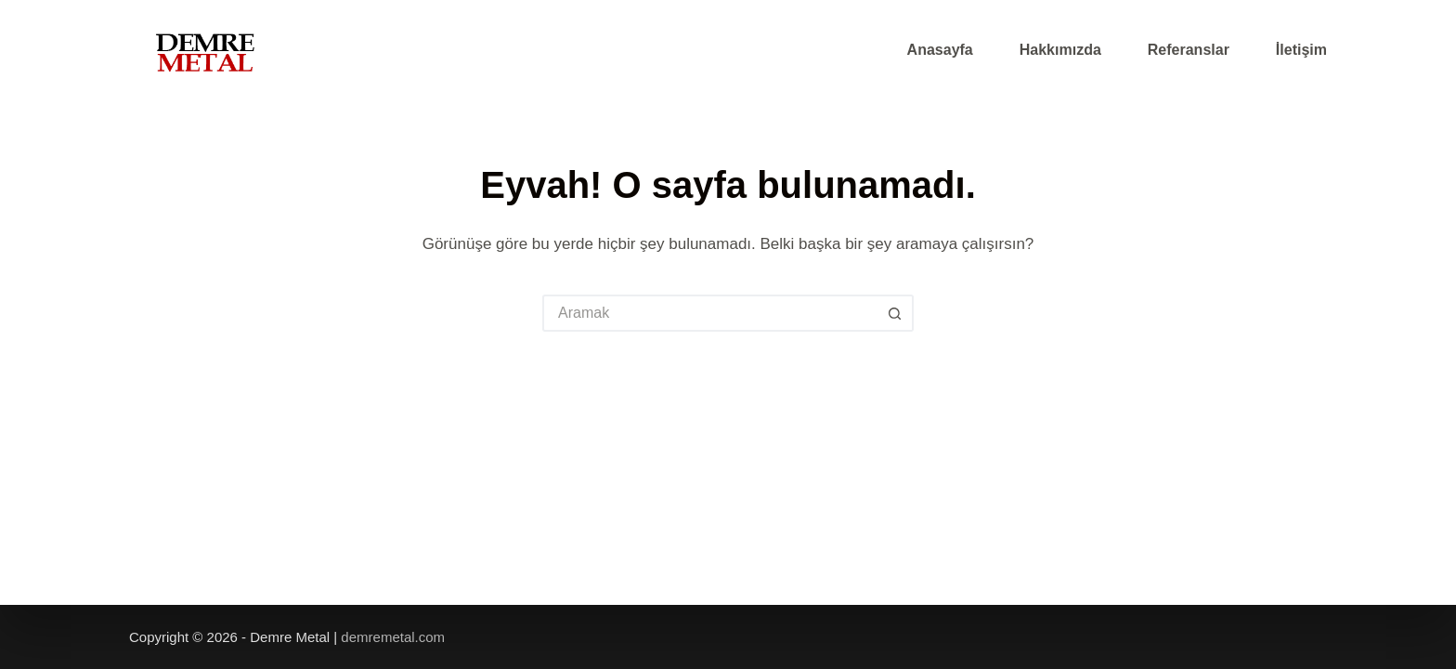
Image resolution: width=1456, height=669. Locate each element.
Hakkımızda (1060, 50)
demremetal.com (391, 637)
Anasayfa (940, 50)
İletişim (1301, 50)
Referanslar (1188, 50)
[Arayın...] (709, 313)
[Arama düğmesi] (895, 313)
